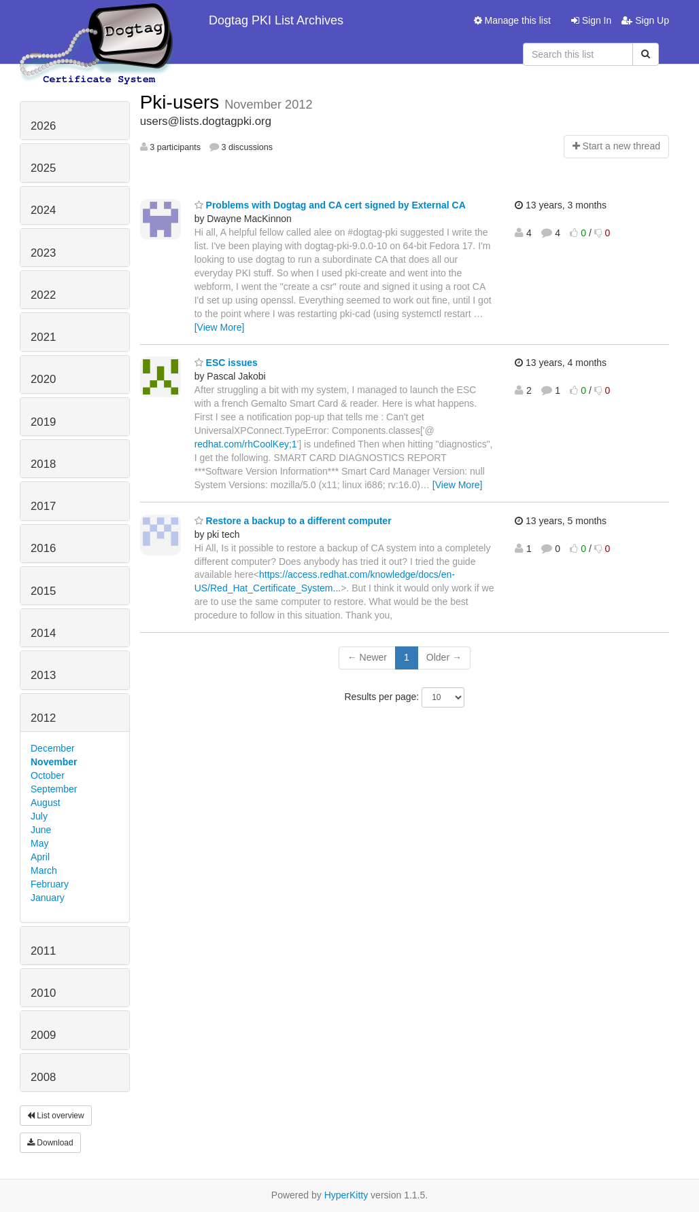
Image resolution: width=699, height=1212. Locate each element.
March (44, 870)
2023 (43, 252)
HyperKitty (346, 1195)
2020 (43, 379)
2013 (43, 675)
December (53, 748)
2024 (43, 210)
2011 (43, 950)
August (46, 802)
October (48, 775)
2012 (43, 718)
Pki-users (182, 102)
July (39, 816)
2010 (43, 993)
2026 (43, 126)
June (41, 829)
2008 (43, 1077)
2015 (43, 591)
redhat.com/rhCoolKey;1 (245, 444)
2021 (43, 337)
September (54, 789)
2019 (43, 422)
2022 (43, 295)
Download (50, 1142)
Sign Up (645, 20)
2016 (43, 548)
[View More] (219, 327)
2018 (43, 464)
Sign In (591, 20)
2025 (43, 168)
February (50, 884)
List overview (55, 1115)
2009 (43, 1035)
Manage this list (512, 20)
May (39, 843)
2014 (43, 633)
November (54, 761)
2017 (43, 506)
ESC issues (226, 362)
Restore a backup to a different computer (293, 520)
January (48, 897)
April (40, 856)
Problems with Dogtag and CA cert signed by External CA (330, 205)
